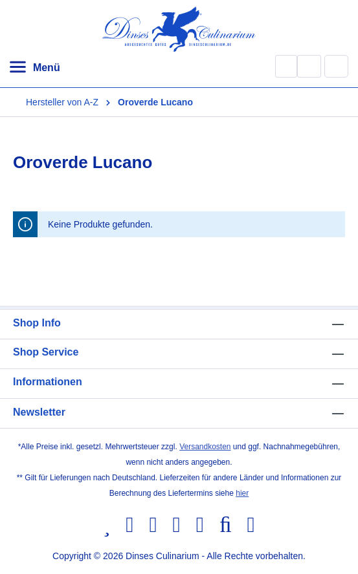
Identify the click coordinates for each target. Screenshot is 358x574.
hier (242, 493)
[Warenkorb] (336, 66)
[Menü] (34, 68)
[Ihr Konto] (309, 66)
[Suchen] (286, 66)
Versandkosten (204, 446)
